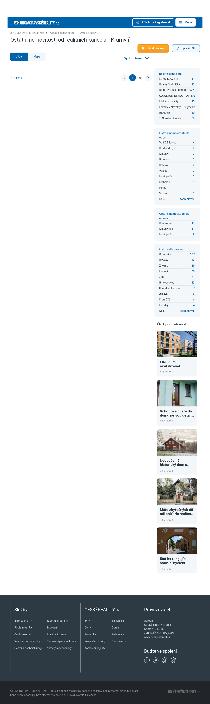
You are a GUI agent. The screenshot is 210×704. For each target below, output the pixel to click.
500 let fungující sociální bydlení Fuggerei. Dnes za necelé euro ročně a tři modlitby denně (176, 561)
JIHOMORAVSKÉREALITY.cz (27, 32)
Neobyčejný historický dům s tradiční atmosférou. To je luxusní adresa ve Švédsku (176, 462)
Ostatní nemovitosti (62, 32)
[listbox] (136, 58)
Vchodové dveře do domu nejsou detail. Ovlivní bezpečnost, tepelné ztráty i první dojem (177, 413)
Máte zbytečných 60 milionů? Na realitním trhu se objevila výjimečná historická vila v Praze (177, 512)
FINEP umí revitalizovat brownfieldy (170, 364)
